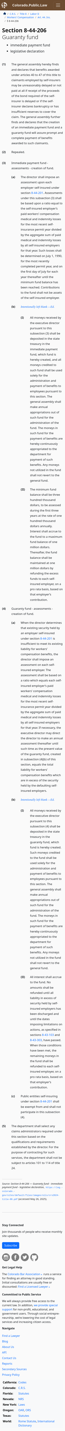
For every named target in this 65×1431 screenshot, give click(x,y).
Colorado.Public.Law (29, 5)
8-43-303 (36, 1040)
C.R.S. (13, 13)
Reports (7, 1363)
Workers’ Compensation (20, 17)
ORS (28, 1410)
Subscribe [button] (10, 1245)
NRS (21, 1399)
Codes (22, 1382)
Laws (21, 1405)
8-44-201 (37, 193)
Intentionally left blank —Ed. (38, 306)
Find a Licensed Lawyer (33, 1287)
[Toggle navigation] (58, 5)
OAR (21, 1410)
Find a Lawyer (11, 1336)
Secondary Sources (14, 1369)
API (4, 1352)
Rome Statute (27, 1421)
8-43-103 (48, 1035)
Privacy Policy (11, 1375)
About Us (8, 1347)
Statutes (23, 1393)
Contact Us (9, 1358)
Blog (5, 1341)
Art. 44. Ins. (44, 17)
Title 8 (23, 13)
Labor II (34, 13)
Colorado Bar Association (24, 1274)
